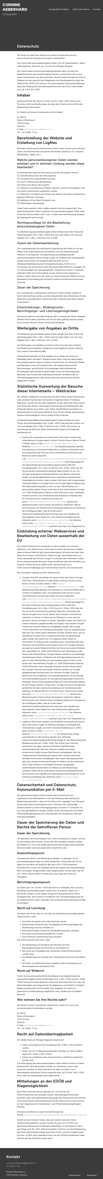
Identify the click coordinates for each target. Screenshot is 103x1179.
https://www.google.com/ (42, 446)
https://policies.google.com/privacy (53, 520)
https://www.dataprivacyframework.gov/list (47, 501)
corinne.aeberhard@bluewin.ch (38, 129)
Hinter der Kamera (81, 9)
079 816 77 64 (13, 1166)
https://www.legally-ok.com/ (43, 734)
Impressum (92, 1175)
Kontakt (96, 9)
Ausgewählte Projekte (59, 9)
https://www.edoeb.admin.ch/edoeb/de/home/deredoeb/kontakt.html (55, 1115)
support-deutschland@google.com (59, 443)
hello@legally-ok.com (52, 731)
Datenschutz (74, 1175)
